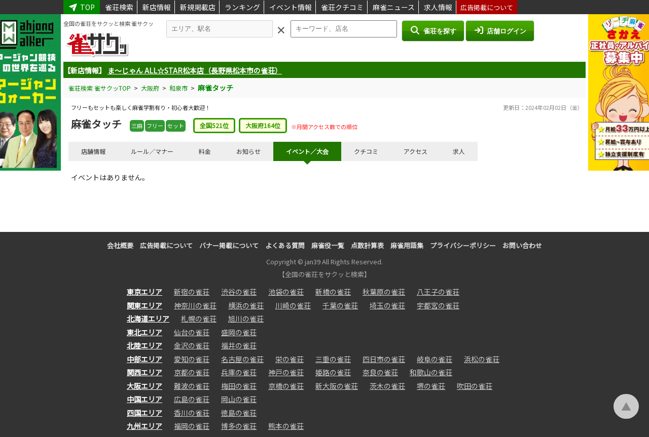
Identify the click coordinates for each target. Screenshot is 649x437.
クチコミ (366, 151)
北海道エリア (148, 318)
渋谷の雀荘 (239, 292)
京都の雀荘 (191, 372)
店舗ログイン (500, 30)
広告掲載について (486, 7)
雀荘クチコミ (342, 7)
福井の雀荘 (239, 345)
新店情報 (156, 7)
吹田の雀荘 (474, 386)
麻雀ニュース (394, 7)
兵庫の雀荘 (239, 372)
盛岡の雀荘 (239, 332)
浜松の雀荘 (481, 359)
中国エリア (144, 399)
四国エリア (144, 413)
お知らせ (248, 151)
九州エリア (144, 426)
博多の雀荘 (239, 426)
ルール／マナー (152, 151)
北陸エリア (144, 345)
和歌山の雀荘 (431, 372)
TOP (81, 7)
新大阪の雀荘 (336, 386)
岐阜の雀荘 (434, 359)
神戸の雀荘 (286, 372)
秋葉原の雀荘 (384, 292)
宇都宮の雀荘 (438, 305)
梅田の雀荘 (239, 386)
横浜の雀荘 (246, 305)
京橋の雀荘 (286, 386)
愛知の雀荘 (191, 359)
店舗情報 (93, 151)
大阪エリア (144, 386)
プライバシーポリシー (463, 245)
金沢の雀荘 (191, 345)
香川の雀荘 (191, 413)
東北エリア (144, 332)
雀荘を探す (433, 30)
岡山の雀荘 (239, 399)
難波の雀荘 (191, 386)
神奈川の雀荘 (195, 305)
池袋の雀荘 (286, 292)
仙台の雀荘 (191, 332)
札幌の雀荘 (199, 318)
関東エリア (144, 305)
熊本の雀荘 (286, 426)
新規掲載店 (197, 7)
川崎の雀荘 (293, 305)
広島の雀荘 (191, 399)
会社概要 (120, 245)
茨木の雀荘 (387, 386)
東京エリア (144, 292)
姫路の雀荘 (333, 372)
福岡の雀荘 (191, 426)
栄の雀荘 (289, 359)
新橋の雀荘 (333, 292)
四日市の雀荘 (384, 359)
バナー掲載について (229, 245)
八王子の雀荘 (438, 292)
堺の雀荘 (431, 386)
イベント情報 (290, 7)
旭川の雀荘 (246, 318)
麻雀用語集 (406, 245)
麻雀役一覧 (327, 245)
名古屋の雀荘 (242, 359)
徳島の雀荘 (239, 413)
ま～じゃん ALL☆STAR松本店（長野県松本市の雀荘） (194, 70)
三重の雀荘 (333, 359)
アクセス (415, 151)
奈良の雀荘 (380, 372)
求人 (459, 151)
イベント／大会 (307, 151)
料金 (205, 151)
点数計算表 (367, 245)
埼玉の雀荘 (387, 305)
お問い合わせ (522, 245)
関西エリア (144, 372)
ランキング (242, 7)
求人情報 (438, 7)
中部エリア (144, 359)
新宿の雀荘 (191, 292)
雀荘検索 (119, 7)
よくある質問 (285, 245)
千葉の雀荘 (340, 305)
